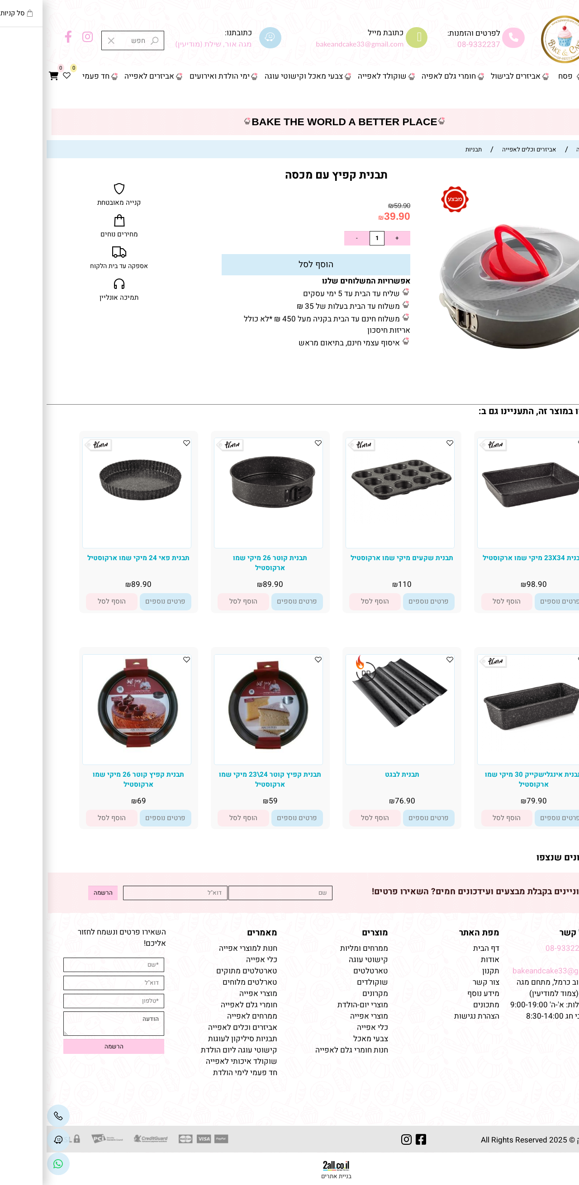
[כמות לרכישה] (330, 238)
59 (226, 801)
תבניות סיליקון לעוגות (196, 1038)
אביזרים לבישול (469, 76)
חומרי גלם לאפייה (202, 1004)
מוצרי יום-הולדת (316, 1004)
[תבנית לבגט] (353, 742)
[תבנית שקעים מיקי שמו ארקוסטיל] (353, 521)
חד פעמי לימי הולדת (198, 1072)
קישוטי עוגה (322, 959)
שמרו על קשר (538, 932)
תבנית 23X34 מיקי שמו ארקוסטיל (487, 558)
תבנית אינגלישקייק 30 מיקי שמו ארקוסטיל (487, 779)
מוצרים (328, 932)
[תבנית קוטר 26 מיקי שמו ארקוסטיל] (222, 537)
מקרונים (329, 993)
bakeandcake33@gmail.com (515, 971)
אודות (442, 959)
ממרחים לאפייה (205, 1016)
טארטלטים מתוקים (199, 971)
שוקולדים (326, 982)
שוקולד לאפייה (335, 76)
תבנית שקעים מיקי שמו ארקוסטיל (355, 558)
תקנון (443, 971)
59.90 (355, 205)
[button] (460, 601)
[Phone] (12, 1116)
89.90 (226, 584)
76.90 (358, 801)
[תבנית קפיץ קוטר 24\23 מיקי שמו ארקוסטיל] (222, 754)
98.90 (490, 584)
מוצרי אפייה (323, 1016)
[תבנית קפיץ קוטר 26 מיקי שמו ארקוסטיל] (90, 757)
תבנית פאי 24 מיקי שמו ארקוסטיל (92, 558)
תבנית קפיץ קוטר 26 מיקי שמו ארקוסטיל (92, 779)
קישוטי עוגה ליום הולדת (192, 1050)
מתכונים (440, 1004)
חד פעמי (49, 76)
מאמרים (215, 932)
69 (95, 801)
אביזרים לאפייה (103, 76)
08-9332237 (432, 44)
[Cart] (7, 76)
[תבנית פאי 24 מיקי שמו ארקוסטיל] (90, 531)
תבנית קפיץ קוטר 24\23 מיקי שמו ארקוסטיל (223, 779)
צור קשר (556, 97)
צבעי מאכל (324, 1038)
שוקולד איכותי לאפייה (195, 1061)
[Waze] (12, 1139)
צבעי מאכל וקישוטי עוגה (257, 76)
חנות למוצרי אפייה (201, 948)
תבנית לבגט (355, 774)
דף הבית (556, 76)
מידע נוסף (437, 993)
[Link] (12, 1163)
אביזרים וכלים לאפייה (196, 1027)
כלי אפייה (326, 1027)
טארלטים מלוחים (203, 982)
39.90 (350, 216)
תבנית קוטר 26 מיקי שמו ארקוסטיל (223, 563)
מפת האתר (433, 932)
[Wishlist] (20, 76)
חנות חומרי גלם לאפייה (305, 1050)
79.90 (490, 801)
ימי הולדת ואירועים (173, 76)
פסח (519, 76)
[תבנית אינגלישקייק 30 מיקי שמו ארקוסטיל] (485, 749)
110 (358, 584)
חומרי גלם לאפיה (402, 76)
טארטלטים (324, 971)
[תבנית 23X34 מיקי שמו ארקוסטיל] (485, 535)
